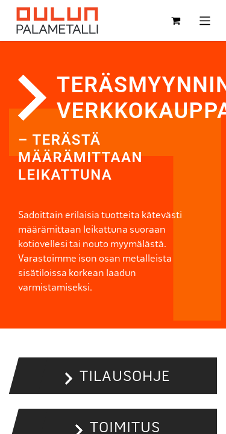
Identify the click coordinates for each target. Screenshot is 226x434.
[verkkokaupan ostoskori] (176, 20)
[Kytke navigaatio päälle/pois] (205, 20)
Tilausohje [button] (125, 376)
